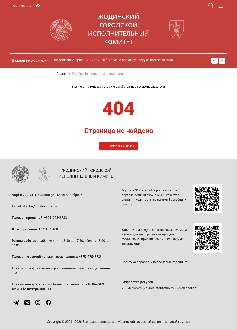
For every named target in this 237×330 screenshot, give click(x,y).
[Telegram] (16, 302)
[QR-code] (207, 198)
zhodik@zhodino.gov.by (40, 206)
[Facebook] (48, 302)
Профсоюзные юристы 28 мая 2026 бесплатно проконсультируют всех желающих (113, 60)
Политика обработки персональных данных (154, 262)
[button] (214, 61)
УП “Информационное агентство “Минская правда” (159, 288)
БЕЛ (29, 6)
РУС (14, 6)
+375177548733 (55, 218)
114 (48, 289)
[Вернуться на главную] (118, 146)
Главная (62, 73)
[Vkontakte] (27, 302)
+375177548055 (50, 229)
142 (14, 273)
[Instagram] (37, 302)
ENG (22, 6)
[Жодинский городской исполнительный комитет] (118, 30)
